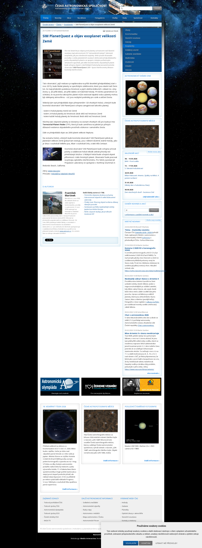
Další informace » (69, 489)
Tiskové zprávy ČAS (51, 506)
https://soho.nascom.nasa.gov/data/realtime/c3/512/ (145, 271)
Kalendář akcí (132, 153)
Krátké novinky (132, 221)
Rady (125, 18)
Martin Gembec (143, 245)
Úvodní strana (48, 24)
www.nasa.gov (54, 171)
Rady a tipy (87, 510)
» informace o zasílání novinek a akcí (139, 214)
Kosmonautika (131, 34)
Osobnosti (129, 62)
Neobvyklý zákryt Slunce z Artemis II (142, 279)
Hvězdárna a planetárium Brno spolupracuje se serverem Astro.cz (99, 529)
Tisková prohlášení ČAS (53, 502)
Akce (69, 18)
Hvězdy (128, 42)
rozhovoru (146, 237)
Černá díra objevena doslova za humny (98, 195)
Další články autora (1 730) (93, 193)
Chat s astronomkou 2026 (137, 315)
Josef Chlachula (143, 227)
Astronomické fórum (91, 520)
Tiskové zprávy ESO (52, 513)
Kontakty (154, 18)
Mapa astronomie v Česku (93, 517)
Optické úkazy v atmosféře (132, 513)
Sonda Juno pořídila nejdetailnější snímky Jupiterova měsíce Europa (99, 208)
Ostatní (128, 66)
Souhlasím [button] (131, 543)
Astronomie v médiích (91, 513)
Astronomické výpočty (91, 506)
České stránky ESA (51, 517)
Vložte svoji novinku (153, 220)
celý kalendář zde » (151, 197)
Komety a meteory (129, 520)
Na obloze (82, 18)
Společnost (138, 18)
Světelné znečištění (133, 54)
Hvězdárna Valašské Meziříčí (63, 173)
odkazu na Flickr (152, 302)
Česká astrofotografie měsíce (140, 121)
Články (46, 18)
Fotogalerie (100, 18)
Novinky (58, 18)
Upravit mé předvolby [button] (166, 543)
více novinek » (153, 373)
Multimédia (129, 58)
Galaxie (125, 506)
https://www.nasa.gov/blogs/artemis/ (139, 369)
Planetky (125, 510)
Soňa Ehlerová (143, 312)
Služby (115, 18)
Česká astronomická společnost (58, 529)
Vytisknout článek (112, 31)
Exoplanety (68, 24)
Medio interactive (88, 538)
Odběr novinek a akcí (135, 204)
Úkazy (127, 30)
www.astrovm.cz (65, 231)
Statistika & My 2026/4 (144, 232)
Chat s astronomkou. (146, 325)
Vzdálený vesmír (132, 50)
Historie (128, 70)
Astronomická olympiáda (53, 510)
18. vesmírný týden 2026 (54, 406)
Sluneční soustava (132, 38)
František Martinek (62, 31)
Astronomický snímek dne (138, 76)
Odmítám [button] (145, 543)
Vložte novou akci (154, 152)
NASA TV (47, 520)
